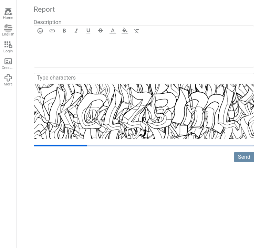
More (8, 79)
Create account (9, 63)
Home (8, 13)
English (8, 30)
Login (8, 46)
